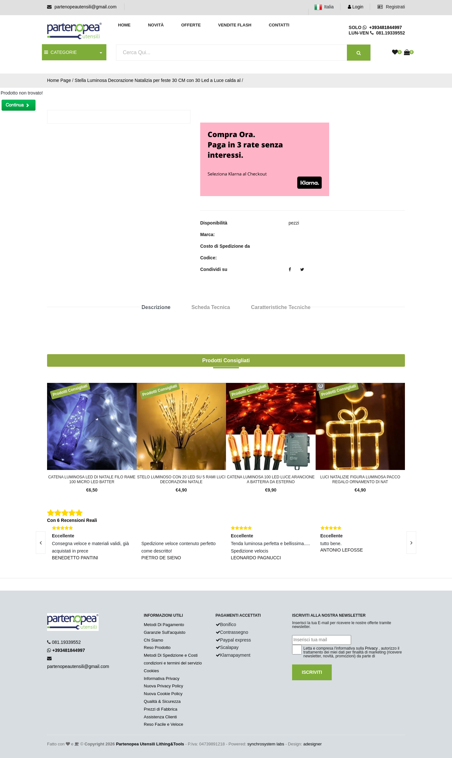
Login (355, 6)
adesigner (312, 744)
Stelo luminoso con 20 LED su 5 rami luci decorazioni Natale (181, 479)
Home (124, 25)
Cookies (151, 670)
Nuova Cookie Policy (163, 693)
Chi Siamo (153, 640)
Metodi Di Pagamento (164, 624)
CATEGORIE (60, 52)
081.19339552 (66, 642)
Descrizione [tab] (156, 307)
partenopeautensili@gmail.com (85, 6)
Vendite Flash (234, 25)
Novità (156, 25)
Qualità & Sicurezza (162, 701)
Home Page (59, 80)
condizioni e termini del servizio (173, 663)
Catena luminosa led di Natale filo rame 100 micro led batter (91, 479)
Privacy (371, 648)
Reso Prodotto (157, 647)
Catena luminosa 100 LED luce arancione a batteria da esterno (271, 479)
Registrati (391, 6)
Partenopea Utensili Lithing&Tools (150, 744)
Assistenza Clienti (160, 716)
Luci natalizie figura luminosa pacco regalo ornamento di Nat (360, 479)
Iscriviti (312, 672)
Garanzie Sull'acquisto (164, 632)
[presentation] (40, 542)
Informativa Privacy (162, 678)
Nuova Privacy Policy (163, 685)
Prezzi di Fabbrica (160, 709)
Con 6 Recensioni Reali (72, 520)
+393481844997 (382, 27)
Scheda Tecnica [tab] (211, 307)
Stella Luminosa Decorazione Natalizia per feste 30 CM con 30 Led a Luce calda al (158, 80)
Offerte (191, 25)
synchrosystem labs (265, 744)
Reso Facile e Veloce (163, 724)
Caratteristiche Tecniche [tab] (280, 307)
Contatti (279, 25)
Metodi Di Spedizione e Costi (171, 655)
